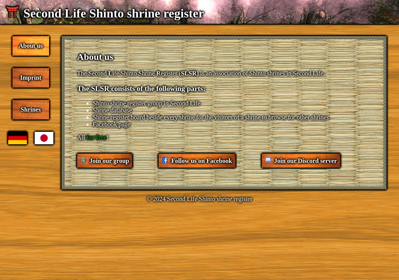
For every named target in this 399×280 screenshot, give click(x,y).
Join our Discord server (305, 161)
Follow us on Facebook (201, 161)
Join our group (109, 161)
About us (31, 45)
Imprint (30, 77)
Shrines (31, 109)
